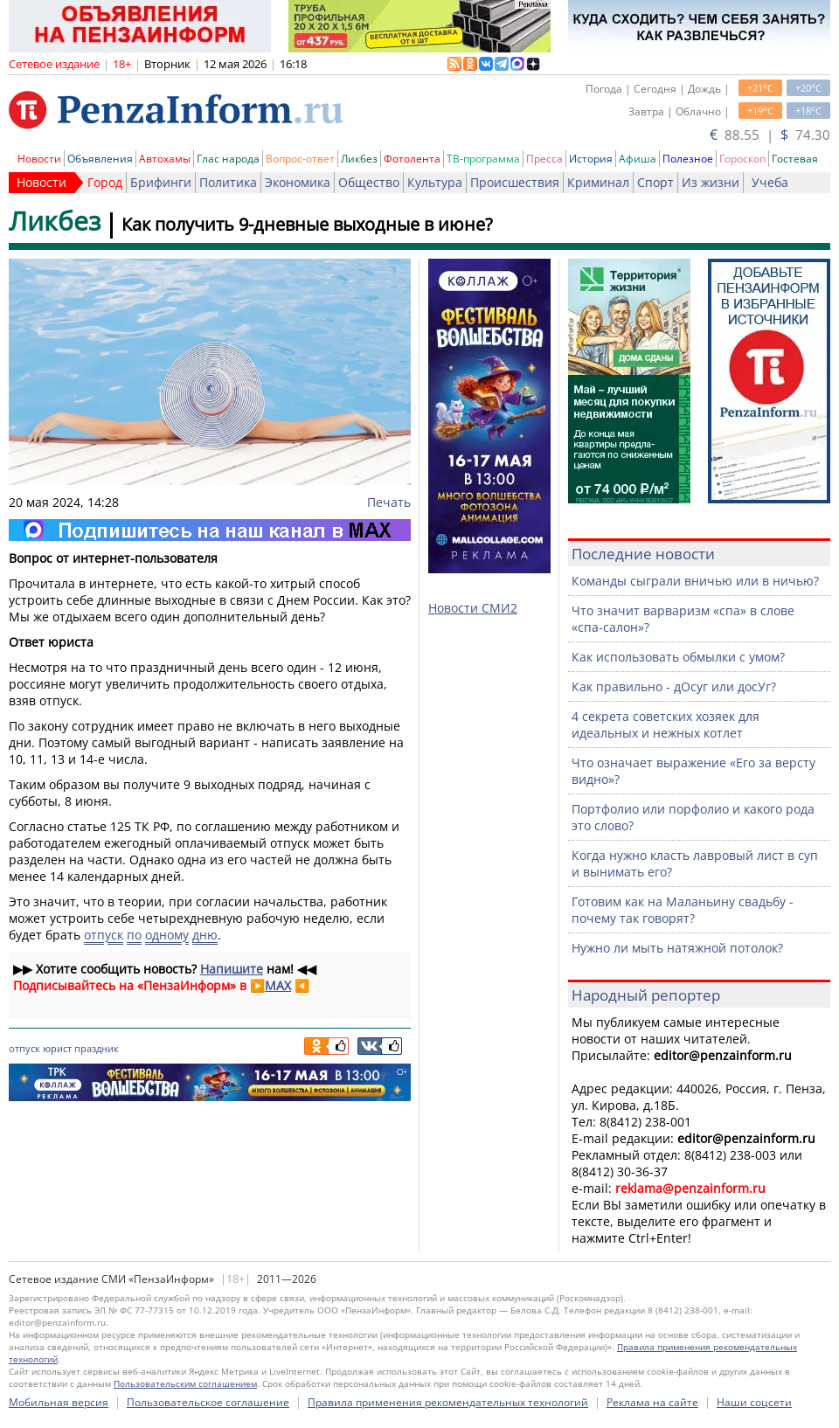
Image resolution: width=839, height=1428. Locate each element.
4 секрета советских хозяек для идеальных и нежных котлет (665, 724)
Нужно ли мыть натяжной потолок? (677, 947)
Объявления (100, 158)
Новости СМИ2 (472, 608)
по (134, 934)
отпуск (103, 934)
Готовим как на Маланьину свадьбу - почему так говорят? (683, 909)
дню (205, 934)
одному (167, 934)
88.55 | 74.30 (770, 134)
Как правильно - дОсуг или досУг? (674, 686)
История (591, 158)
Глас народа (228, 158)
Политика (228, 182)
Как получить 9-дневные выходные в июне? (307, 224)
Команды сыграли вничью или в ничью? (695, 580)
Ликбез (359, 158)
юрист (57, 1048)
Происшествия (514, 182)
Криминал (598, 182)
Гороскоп (742, 158)
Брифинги (160, 182)
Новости (39, 158)
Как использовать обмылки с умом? (678, 656)
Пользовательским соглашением (185, 1383)
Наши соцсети (754, 1402)
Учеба (770, 182)
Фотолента (412, 158)
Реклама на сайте (652, 1402)
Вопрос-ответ (300, 158)
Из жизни (710, 182)
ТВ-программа (483, 158)
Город (104, 182)
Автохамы (165, 158)
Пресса (544, 158)
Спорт (655, 182)
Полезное (687, 158)
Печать (389, 502)
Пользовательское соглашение (208, 1402)
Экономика (297, 182)
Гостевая (795, 158)
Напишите (231, 968)
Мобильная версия (58, 1402)
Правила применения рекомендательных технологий (448, 1402)
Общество (368, 182)
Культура (434, 182)
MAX (278, 985)
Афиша (637, 158)
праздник (96, 1048)
